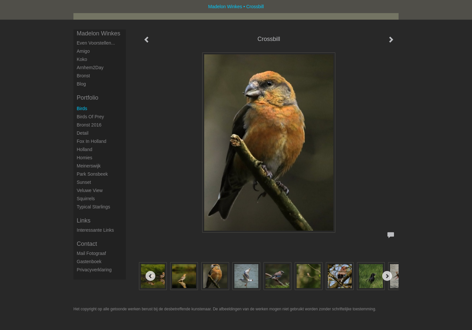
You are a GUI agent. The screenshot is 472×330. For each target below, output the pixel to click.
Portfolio (87, 97)
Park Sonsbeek (92, 174)
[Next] (387, 276)
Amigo (83, 51)
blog (81, 84)
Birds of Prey (90, 116)
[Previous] (150, 276)
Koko (82, 59)
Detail (82, 133)
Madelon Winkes (225, 6)
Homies (84, 157)
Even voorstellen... (96, 43)
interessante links (95, 230)
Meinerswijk (89, 165)
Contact (87, 244)
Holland (84, 149)
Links (83, 220)
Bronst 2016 (89, 124)
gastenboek (89, 261)
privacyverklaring (94, 269)
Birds (82, 108)
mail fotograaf (91, 253)
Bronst (83, 75)
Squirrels (86, 198)
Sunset (84, 182)
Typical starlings (93, 206)
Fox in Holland (91, 141)
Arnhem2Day (90, 67)
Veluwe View (90, 190)
